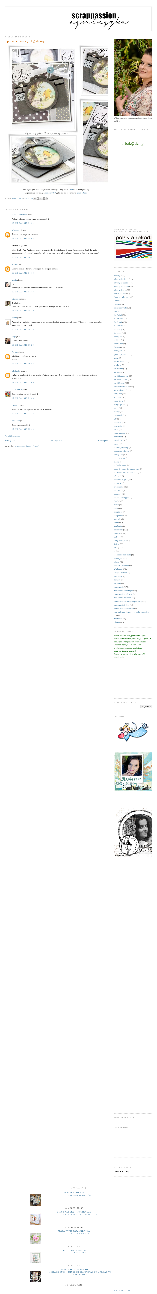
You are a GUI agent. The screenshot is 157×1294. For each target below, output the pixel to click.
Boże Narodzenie (121, 297)
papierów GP (50, 193)
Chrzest (117, 301)
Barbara (15, 264)
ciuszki (117, 304)
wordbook (118, 576)
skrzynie (117, 519)
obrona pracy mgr (121, 447)
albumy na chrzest (121, 286)
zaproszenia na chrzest (123, 594)
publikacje (118, 490)
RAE (116, 501)
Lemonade (118, 415)
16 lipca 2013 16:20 (23, 345)
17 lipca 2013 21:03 (23, 398)
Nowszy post (10, 440)
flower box (118, 343)
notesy (116, 444)
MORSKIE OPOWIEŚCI (80, 1195)
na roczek (118, 436)
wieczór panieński (121, 565)
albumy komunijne (121, 283)
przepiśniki (118, 487)
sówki (116, 522)
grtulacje (117, 365)
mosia (14, 280)
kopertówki (118, 401)
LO (115, 419)
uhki (116, 547)
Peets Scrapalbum (74, 1250)
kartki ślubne (119, 383)
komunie (117, 397)
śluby (116, 537)
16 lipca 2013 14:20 (23, 310)
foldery (117, 347)
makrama (117, 422)
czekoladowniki (120, 308)
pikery (116, 462)
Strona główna (56, 440)
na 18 (116, 429)
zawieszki (118, 618)
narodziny (118, 440)
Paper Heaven (119, 458)
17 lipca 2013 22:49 (23, 429)
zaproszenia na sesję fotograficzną (128, 601)
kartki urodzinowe (121, 386)
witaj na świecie (120, 572)
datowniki (118, 311)
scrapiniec (118, 512)
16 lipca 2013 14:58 (23, 329)
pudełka (117, 494)
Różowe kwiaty (80, 1233)
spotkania (118, 526)
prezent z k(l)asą (120, 479)
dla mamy (118, 329)
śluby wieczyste (120, 540)
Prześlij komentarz (12, 436)
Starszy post (103, 440)
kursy (116, 408)
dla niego (117, 333)
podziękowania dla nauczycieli (126, 469)
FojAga (15, 352)
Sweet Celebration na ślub (80, 1214)
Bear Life (80, 1253)
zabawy (117, 580)
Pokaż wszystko (122, 1290)
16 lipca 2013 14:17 (23, 292)
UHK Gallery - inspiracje (74, 1212)
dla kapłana (118, 326)
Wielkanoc (118, 569)
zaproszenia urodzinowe (124, 608)
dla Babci (118, 315)
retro (116, 508)
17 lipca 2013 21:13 (23, 413)
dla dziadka (118, 318)
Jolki (71, 189)
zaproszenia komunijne (123, 590)
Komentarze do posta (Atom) (27, 446)
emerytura (118, 336)
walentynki (118, 558)
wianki (116, 562)
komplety (118, 393)
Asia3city (16, 421)
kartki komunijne (121, 376)
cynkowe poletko (74, 1192)
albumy (117, 275)
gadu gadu (118, 351)
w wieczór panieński (122, 555)
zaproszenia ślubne (122, 605)
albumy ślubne (120, 290)
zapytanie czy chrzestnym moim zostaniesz (131, 612)
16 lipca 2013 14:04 (23, 238)
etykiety (117, 340)
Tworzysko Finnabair (74, 1269)
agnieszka (16, 299)
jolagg (14, 317)
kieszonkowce (120, 390)
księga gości (119, 404)
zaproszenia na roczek (123, 598)
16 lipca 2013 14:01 (23, 223)
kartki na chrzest (120, 379)
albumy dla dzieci (121, 279)
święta (116, 544)
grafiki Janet (82, 193)
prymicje (117, 483)
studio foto (118, 530)
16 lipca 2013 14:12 (23, 257)
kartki (116, 372)
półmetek (117, 476)
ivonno (15, 405)
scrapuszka (118, 515)
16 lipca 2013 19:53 (23, 363)
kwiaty (116, 411)
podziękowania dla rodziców (125, 472)
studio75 (117, 533)
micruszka (118, 426)
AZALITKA (17, 389)
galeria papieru (120, 354)
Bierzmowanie (120, 293)
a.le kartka (16, 371)
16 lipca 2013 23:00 (23, 382)
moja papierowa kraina (74, 1231)
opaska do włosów (121, 451)
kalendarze (118, 368)
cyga (14, 336)
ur (115, 551)
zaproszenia (119, 587)
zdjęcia (117, 622)
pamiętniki (118, 454)
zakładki (117, 583)
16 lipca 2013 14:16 (23, 273)
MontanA (16, 230)
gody (116, 358)
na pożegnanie (120, 433)
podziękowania (120, 465)
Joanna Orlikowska (20, 214)
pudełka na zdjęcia (121, 497)
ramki (116, 505)
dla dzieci (118, 322)
